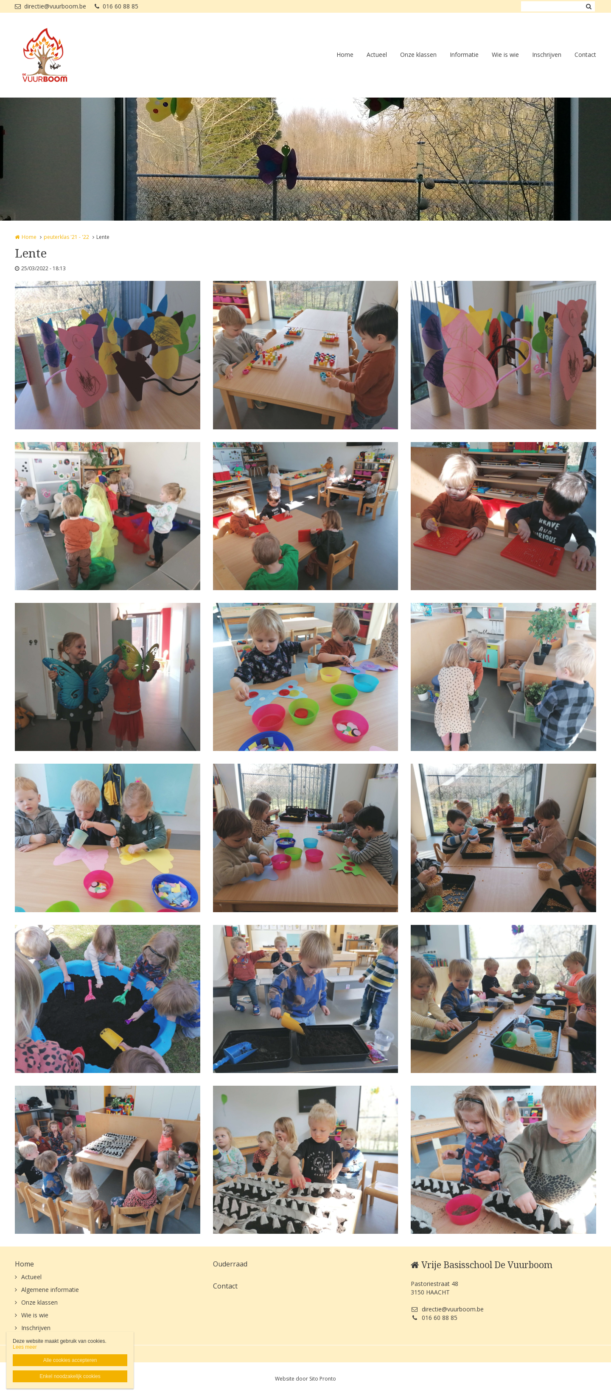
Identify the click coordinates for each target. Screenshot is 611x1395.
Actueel (377, 54)
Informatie (464, 54)
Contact (585, 54)
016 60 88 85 (116, 6)
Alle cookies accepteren (70, 1360)
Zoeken (588, 6)
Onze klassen (418, 54)
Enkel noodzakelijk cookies (69, 1376)
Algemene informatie (50, 1290)
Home (344, 54)
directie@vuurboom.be (50, 6)
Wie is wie (505, 54)
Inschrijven (546, 54)
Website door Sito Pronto (305, 1378)
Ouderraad (230, 1264)
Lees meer (25, 1347)
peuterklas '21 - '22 (66, 237)
